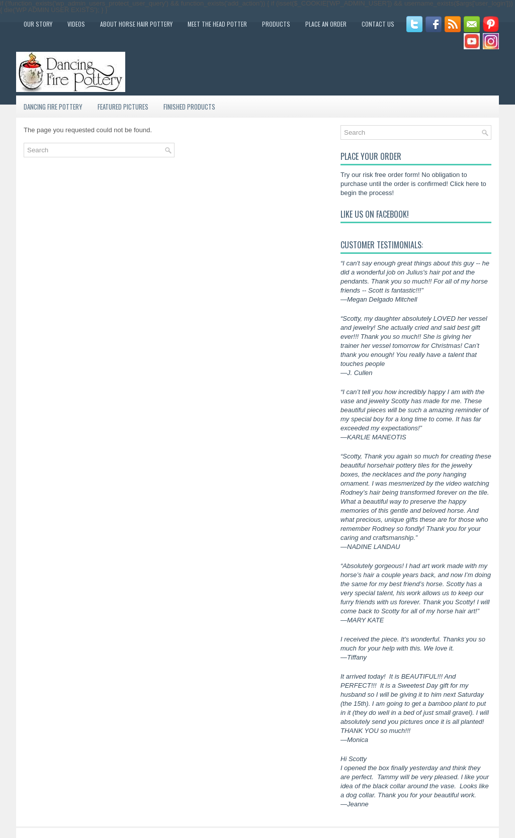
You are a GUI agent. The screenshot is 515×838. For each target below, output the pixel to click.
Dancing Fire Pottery (53, 107)
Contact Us (378, 24)
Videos (76, 24)
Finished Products (189, 107)
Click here (464, 184)
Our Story (38, 24)
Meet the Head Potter (217, 24)
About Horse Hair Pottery (136, 24)
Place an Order (326, 24)
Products (276, 24)
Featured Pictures (123, 107)
